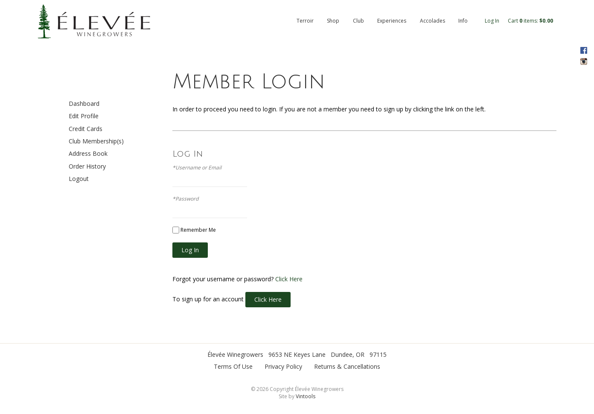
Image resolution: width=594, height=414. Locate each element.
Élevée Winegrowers (235, 354)
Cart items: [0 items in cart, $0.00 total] (530, 20)
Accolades (432, 20)
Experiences (391, 20)
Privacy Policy (283, 366)
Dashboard (84, 103)
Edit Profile (84, 116)
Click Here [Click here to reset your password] (289, 279)
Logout (79, 179)
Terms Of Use (233, 366)
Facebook (583, 50)
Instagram (583, 61)
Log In (492, 20)
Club (358, 20)
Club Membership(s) (96, 141)
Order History (87, 166)
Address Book (88, 153)
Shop (333, 20)
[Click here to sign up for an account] (268, 299)
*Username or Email (196, 167)
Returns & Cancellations (347, 366)
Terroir (305, 20)
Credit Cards (85, 129)
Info (463, 20)
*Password (185, 198)
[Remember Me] (175, 230)
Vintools (305, 396)
